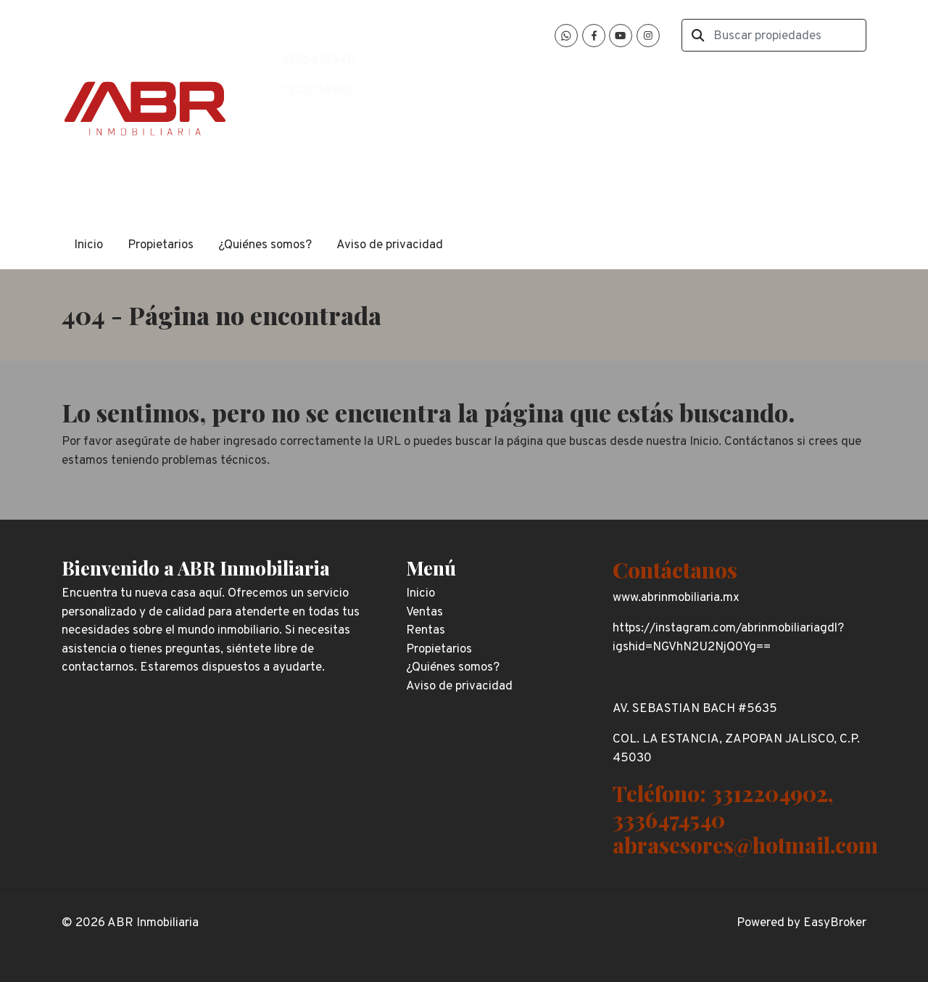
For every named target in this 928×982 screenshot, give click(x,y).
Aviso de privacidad (389, 245)
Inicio (88, 245)
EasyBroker (834, 923)
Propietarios (161, 245)
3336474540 (318, 60)
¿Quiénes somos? (265, 245)
